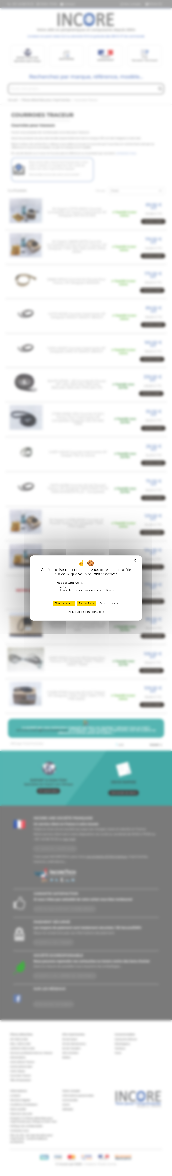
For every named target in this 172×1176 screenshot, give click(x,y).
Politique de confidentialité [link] (86, 611)
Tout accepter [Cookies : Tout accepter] (64, 603)
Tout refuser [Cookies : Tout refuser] (87, 603)
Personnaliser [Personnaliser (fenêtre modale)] (109, 603)
